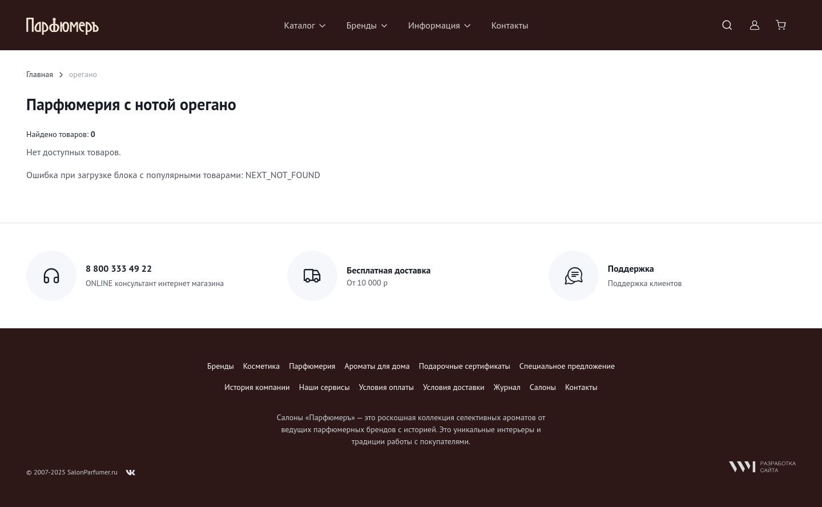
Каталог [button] (299, 25)
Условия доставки (454, 387)
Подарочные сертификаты (464, 366)
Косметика (261, 366)
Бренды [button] (361, 25)
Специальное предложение (567, 366)
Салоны (543, 387)
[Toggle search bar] (727, 25)
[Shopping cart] (782, 25)
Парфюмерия (312, 366)
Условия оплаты (386, 387)
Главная (39, 74)
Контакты (510, 25)
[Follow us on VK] (130, 472)
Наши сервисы (324, 387)
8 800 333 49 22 (119, 268)
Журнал (507, 387)
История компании (256, 387)
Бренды (220, 366)
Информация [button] (434, 25)
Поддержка (631, 268)
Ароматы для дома (377, 366)
